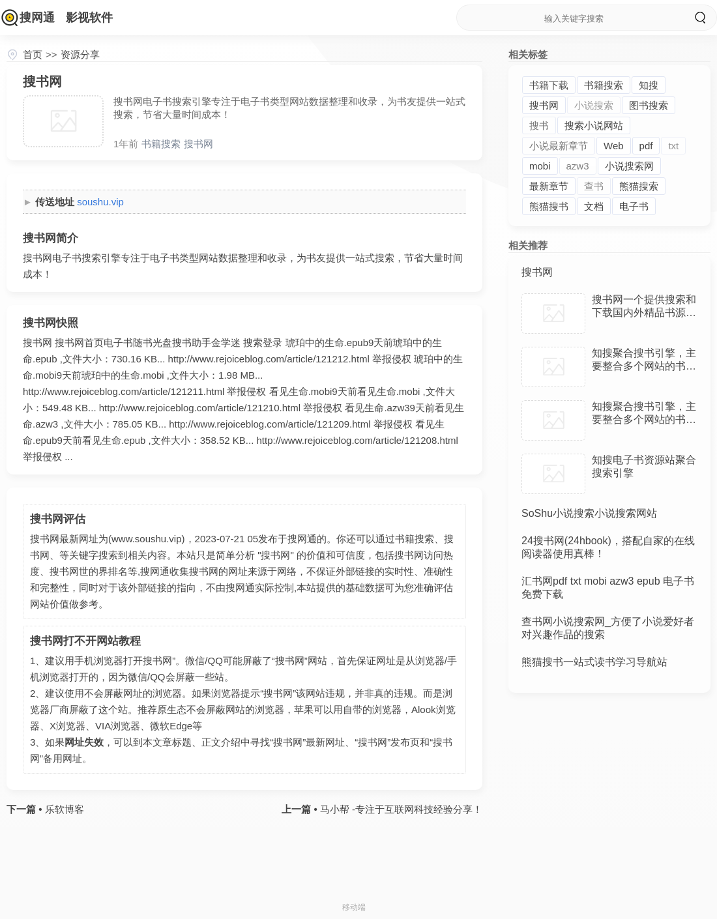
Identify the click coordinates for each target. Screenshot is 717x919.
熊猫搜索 (638, 186)
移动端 (354, 907)
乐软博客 (62, 809)
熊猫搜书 (548, 206)
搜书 (539, 125)
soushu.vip (100, 201)
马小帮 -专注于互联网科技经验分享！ (399, 809)
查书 (594, 186)
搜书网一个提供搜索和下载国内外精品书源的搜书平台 (644, 312)
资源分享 (80, 54)
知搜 (648, 85)
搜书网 (198, 143)
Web (614, 145)
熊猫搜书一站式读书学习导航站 (594, 661)
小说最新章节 (558, 145)
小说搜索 (593, 105)
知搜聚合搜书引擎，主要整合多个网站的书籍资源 (644, 366)
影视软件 (89, 17)
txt (673, 145)
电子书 (634, 206)
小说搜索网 (629, 165)
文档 (594, 206)
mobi (540, 165)
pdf (646, 145)
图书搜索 (648, 105)
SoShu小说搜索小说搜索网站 (589, 513)
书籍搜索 (161, 143)
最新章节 (548, 186)
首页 (32, 54)
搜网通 (37, 17)
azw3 (577, 165)
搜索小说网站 (593, 125)
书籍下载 (548, 85)
